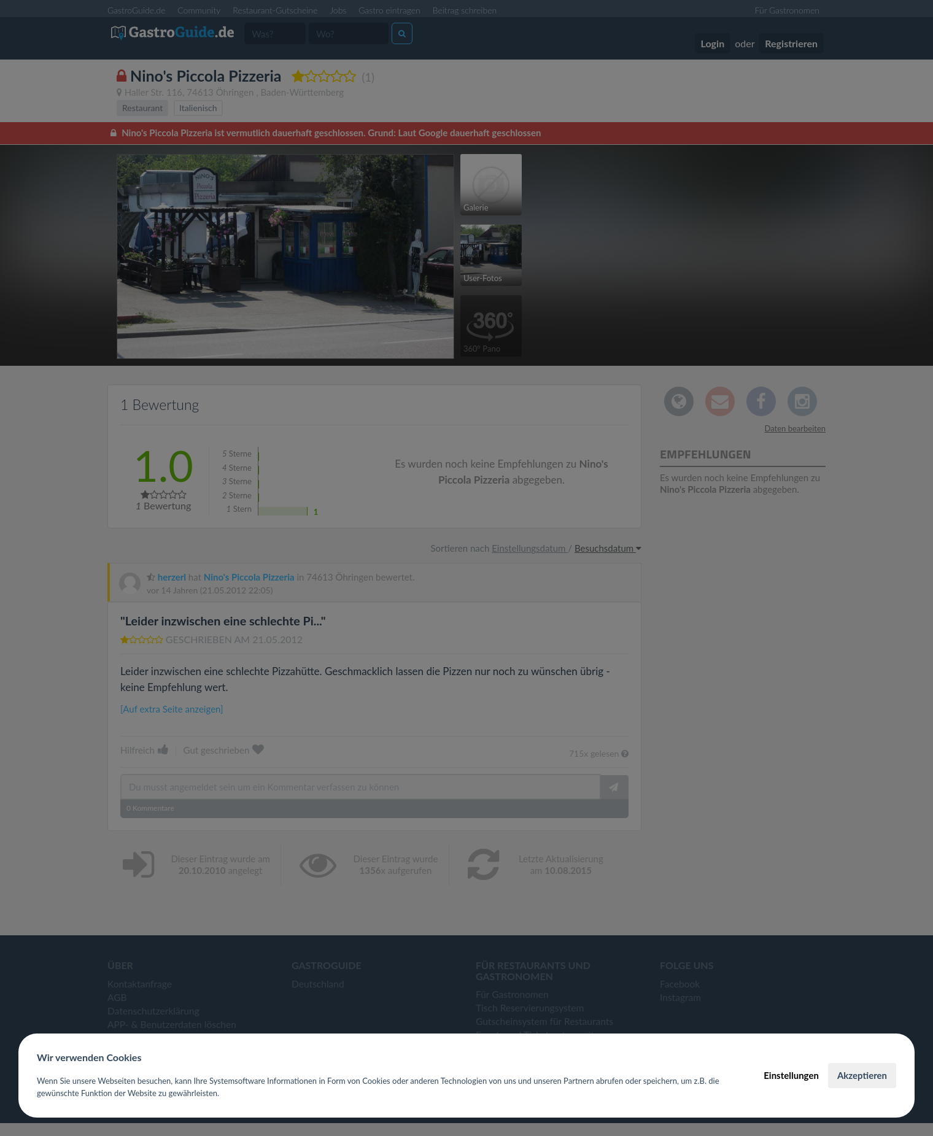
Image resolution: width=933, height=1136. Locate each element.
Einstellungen (791, 1075)
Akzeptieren (862, 1075)
